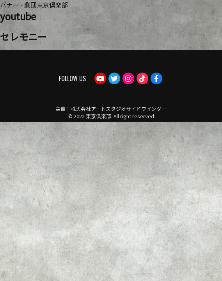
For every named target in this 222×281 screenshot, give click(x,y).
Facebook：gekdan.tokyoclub (156, 78)
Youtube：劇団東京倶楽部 (100, 78)
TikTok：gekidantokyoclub (142, 78)
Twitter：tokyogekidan (114, 78)
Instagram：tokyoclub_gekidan (128, 78)
